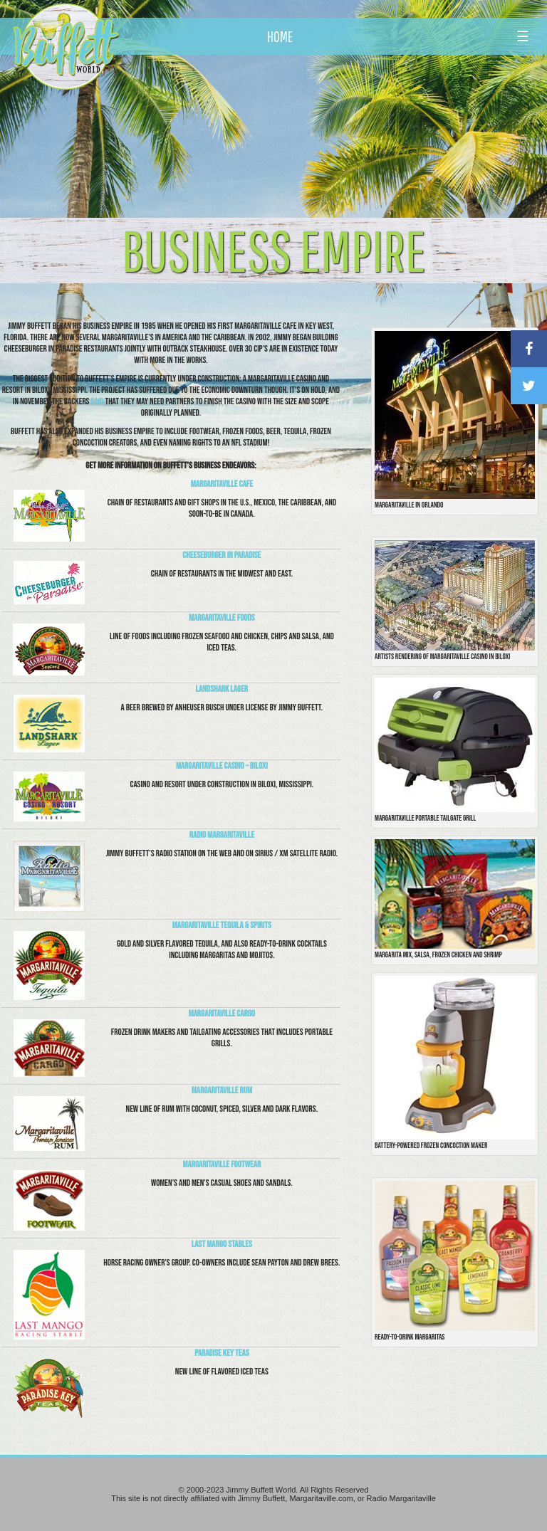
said (97, 401)
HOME (280, 36)
